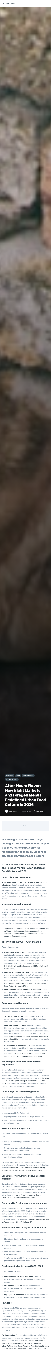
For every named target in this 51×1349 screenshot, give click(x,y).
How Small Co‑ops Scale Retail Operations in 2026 (28, 998)
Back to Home (9, 3)
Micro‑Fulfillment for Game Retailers (16, 1346)
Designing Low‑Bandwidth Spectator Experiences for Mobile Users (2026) (25, 1081)
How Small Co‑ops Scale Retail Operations (25, 1343)
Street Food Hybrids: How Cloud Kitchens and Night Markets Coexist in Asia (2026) (26, 966)
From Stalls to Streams (40, 1346)
